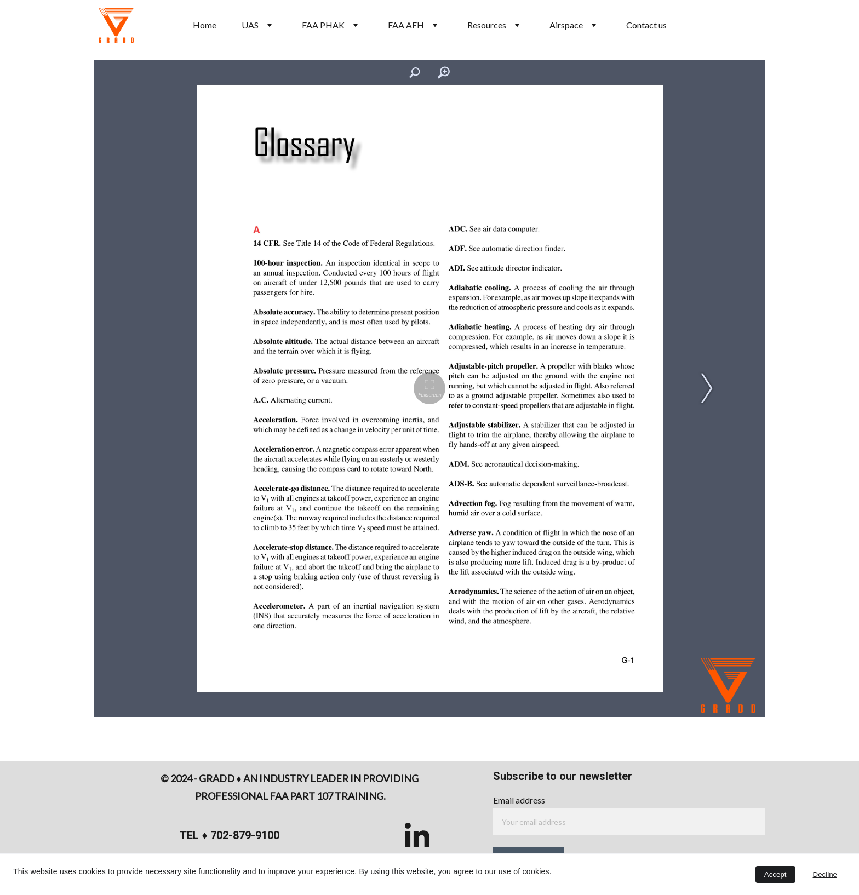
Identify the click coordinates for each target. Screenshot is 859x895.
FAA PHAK (323, 25)
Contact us (646, 25)
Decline (825, 874)
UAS (250, 25)
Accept (775, 874)
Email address (519, 800)
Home (204, 25)
